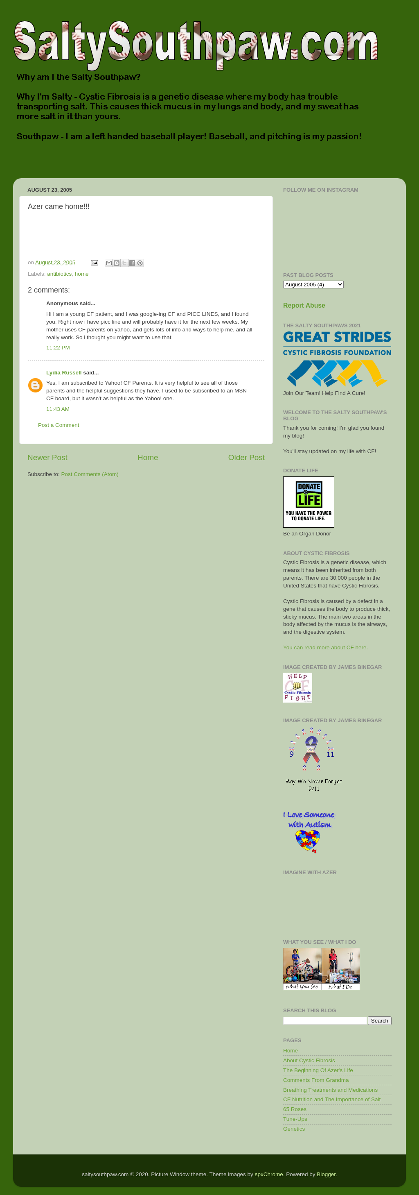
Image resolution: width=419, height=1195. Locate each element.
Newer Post (47, 457)
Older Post (246, 457)
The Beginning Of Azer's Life (318, 1070)
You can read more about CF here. (325, 647)
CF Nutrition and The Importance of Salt (332, 1099)
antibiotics (59, 274)
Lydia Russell (64, 373)
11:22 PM (58, 348)
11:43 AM (58, 409)
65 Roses (294, 1109)
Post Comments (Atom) (90, 474)
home (82, 274)
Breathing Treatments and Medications (330, 1090)
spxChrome (269, 1174)
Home (147, 457)
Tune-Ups (295, 1119)
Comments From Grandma (316, 1080)
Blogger (326, 1174)
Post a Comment (58, 425)
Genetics (294, 1129)
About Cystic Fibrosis (309, 1060)
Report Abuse (304, 305)
